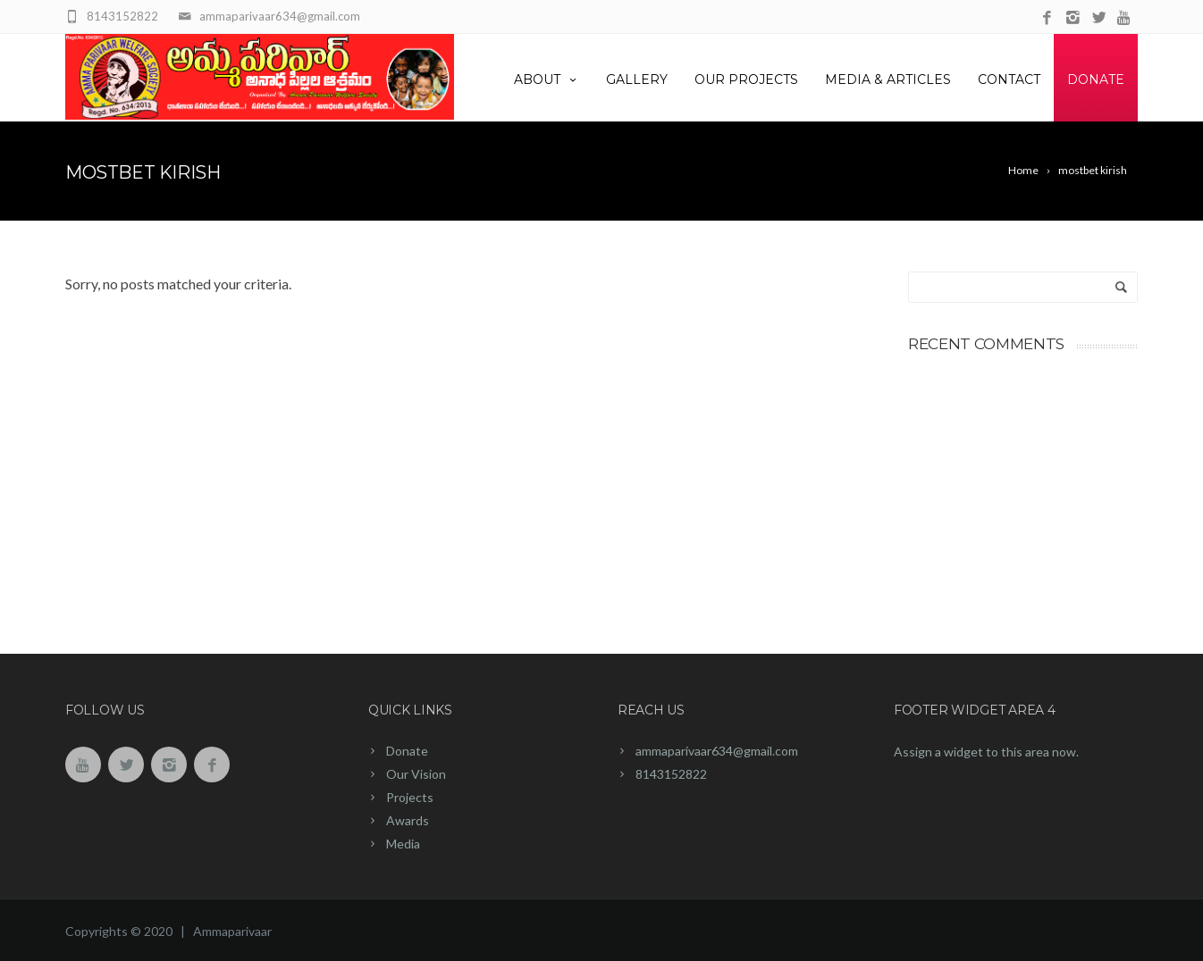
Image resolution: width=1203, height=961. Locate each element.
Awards (407, 820)
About (546, 79)
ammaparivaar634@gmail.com (716, 750)
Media (403, 843)
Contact (1009, 79)
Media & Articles (888, 79)
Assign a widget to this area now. (986, 751)
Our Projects (746, 79)
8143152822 (671, 773)
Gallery (637, 79)
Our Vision (416, 773)
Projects (409, 797)
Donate (1095, 79)
